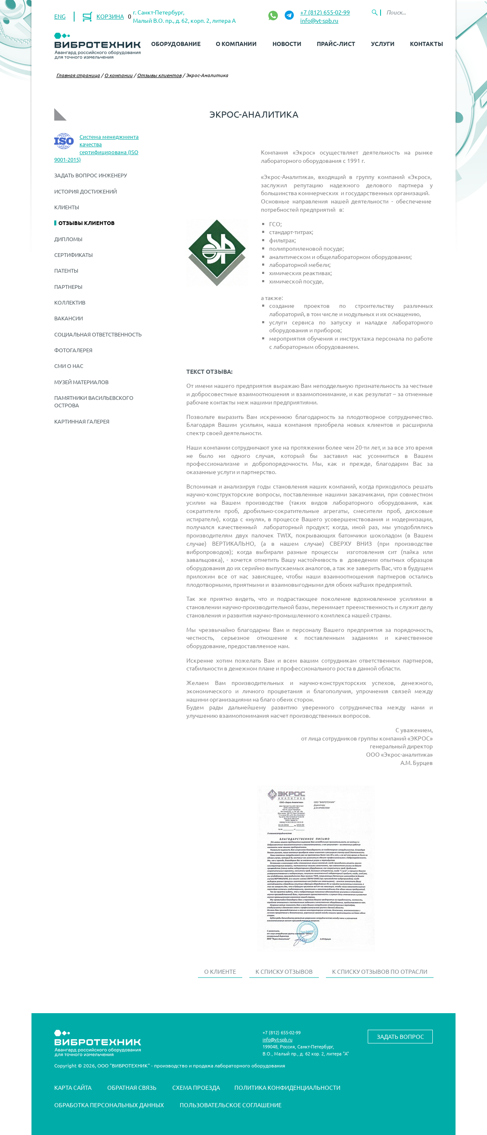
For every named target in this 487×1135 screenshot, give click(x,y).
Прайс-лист (336, 43)
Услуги (383, 43)
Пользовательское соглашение (231, 1104)
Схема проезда (196, 1087)
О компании (236, 43)
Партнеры (68, 286)
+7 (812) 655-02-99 (325, 12)
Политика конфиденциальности (287, 1087)
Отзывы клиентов (159, 75)
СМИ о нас (68, 365)
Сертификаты (73, 254)
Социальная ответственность (98, 334)
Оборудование (175, 43)
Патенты (66, 270)
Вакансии (68, 318)
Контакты (426, 43)
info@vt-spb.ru (319, 20)
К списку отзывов (284, 971)
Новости (286, 43)
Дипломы (68, 238)
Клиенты (66, 207)
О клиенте (220, 971)
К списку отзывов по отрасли (379, 971)
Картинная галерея (81, 421)
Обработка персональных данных (109, 1104)
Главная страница (78, 75)
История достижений (85, 191)
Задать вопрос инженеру (90, 175)
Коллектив (69, 302)
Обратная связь (132, 1087)
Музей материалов (81, 381)
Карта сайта (73, 1087)
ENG (59, 16)
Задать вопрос (400, 1036)
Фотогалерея (73, 349)
